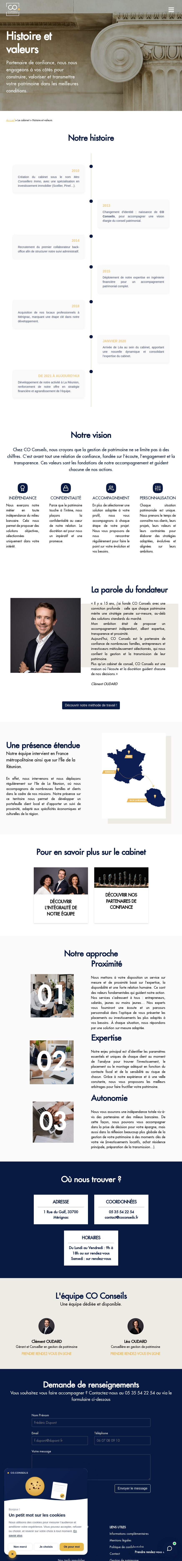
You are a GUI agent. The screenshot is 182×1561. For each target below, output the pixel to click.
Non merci (20, 1546)
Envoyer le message (132, 1488)
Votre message (41, 1451)
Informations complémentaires (129, 1533)
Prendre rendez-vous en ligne (154, 1552)
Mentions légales (120, 1540)
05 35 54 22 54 (140, 1392)
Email (35, 1433)
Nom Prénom (40, 1415)
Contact (115, 1553)
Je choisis (46, 1546)
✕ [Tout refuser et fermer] (12, 1554)
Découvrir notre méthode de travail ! (90, 705)
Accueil (10, 120)
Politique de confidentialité (127, 1547)
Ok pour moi (72, 1546)
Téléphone (101, 1433)
